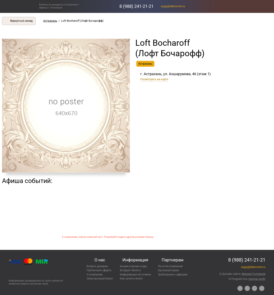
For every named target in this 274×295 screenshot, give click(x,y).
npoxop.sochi (256, 278)
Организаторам (168, 270)
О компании (95, 274)
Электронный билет (100, 278)
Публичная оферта (99, 270)
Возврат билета (130, 270)
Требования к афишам (172, 274)
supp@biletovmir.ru (173, 6)
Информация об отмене (135, 274)
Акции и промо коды (133, 266)
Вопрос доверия (97, 266)
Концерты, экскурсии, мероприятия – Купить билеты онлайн (19, 6)
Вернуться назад (21, 20)
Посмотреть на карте (154, 79)
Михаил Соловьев (253, 273)
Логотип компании (170, 266)
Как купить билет (131, 278)
